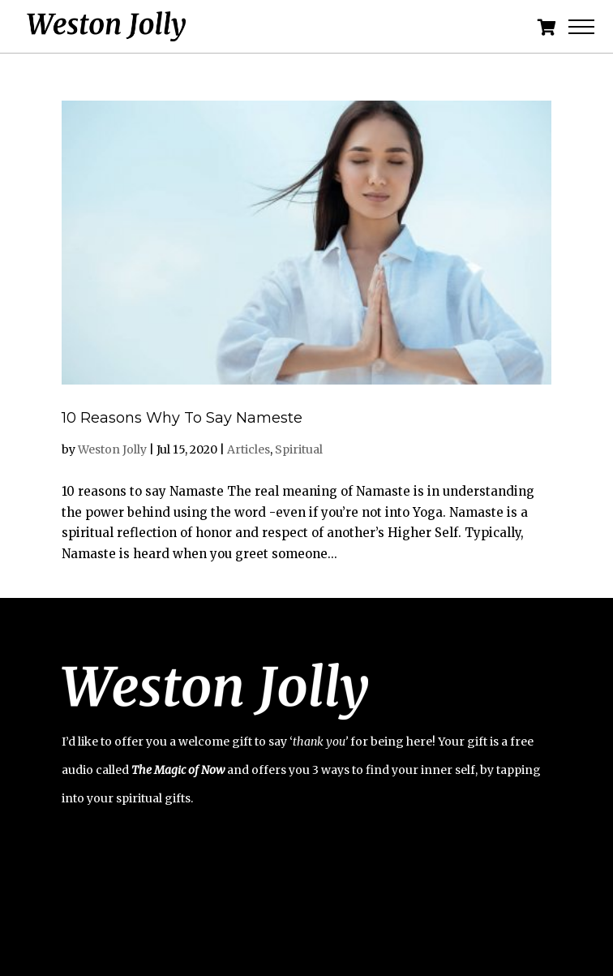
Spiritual (299, 449)
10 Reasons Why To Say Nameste (182, 418)
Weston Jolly (112, 449)
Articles (248, 449)
